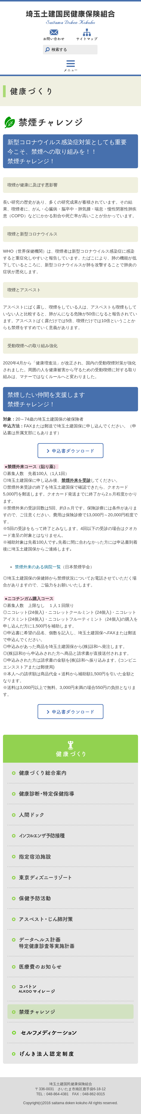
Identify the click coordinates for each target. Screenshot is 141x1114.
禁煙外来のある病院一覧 (38, 566)
